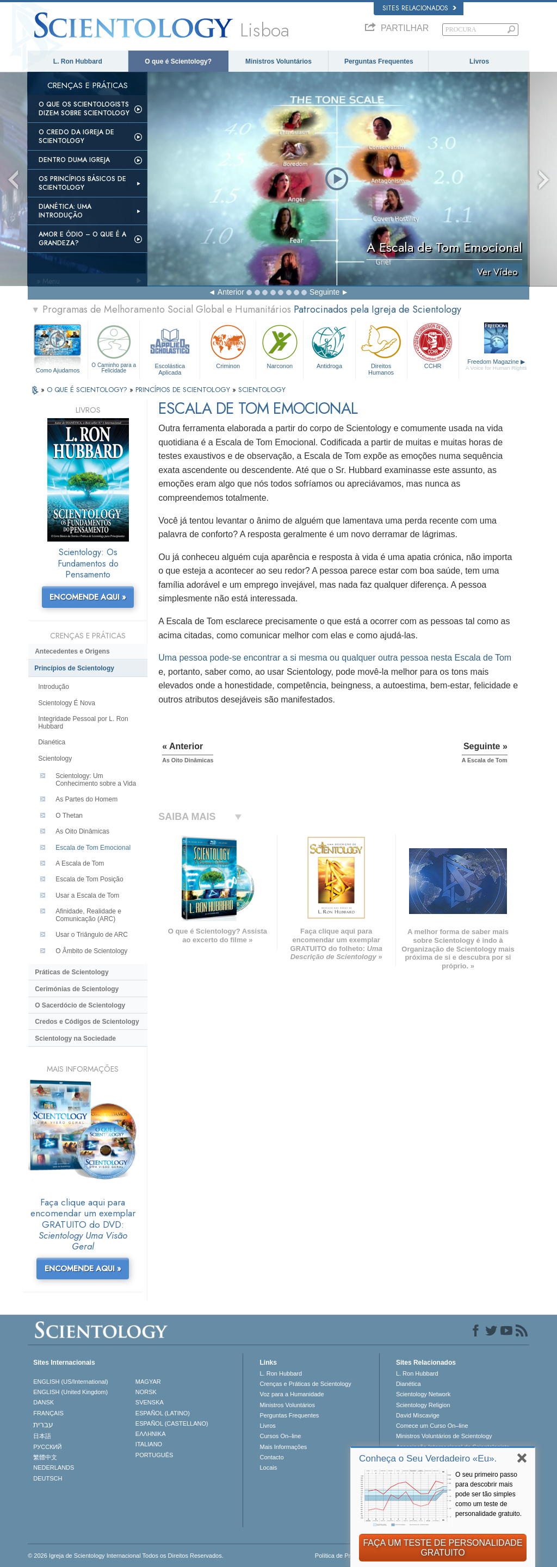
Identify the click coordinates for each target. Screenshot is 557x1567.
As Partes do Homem (86, 799)
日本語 (42, 1436)
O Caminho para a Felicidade (114, 348)
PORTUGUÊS (154, 1455)
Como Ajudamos (58, 370)
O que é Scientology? (178, 61)
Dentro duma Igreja (74, 160)
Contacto (271, 1457)
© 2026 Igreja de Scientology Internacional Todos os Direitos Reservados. (126, 1555)
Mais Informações (283, 1447)
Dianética (51, 742)
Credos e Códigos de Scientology (87, 1021)
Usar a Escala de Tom (87, 895)
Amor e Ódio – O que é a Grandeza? (82, 238)
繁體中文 (45, 1457)
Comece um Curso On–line (432, 1425)
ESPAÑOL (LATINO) (162, 1413)
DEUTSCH (47, 1478)
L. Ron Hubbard (77, 61)
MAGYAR (148, 1381)
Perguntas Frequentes (378, 61)
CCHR (433, 345)
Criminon (228, 345)
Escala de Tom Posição (89, 879)
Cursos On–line (280, 1436)
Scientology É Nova (66, 703)
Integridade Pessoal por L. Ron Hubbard (83, 722)
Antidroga (329, 345)
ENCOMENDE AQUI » (87, 597)
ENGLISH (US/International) (70, 1381)
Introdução (53, 687)
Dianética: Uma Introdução (65, 211)
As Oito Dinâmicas (82, 831)
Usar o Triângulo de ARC (91, 934)
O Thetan (69, 815)
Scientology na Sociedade (75, 1038)
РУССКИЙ (47, 1447)
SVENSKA (149, 1402)
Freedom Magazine (496, 364)
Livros (479, 61)
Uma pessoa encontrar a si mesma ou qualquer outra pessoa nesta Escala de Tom (334, 657)
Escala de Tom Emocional (93, 847)
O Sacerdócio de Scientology (80, 1005)
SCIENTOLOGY (262, 389)
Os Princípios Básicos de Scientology (82, 183)
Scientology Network (423, 1394)
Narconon (279, 345)
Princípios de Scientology (74, 668)
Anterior (231, 292)
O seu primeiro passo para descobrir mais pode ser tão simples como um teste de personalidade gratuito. (488, 1494)
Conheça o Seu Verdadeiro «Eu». (428, 1458)
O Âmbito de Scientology (91, 951)
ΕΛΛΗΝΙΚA (150, 1434)
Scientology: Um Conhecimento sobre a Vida (95, 779)
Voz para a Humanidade (291, 1394)
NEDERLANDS (53, 1467)
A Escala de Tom (79, 863)
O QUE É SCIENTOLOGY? (88, 389)
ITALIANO (148, 1444)
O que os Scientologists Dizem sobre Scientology (84, 109)
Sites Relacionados (419, 8)
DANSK (43, 1402)
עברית (43, 1424)
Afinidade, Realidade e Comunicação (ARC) (88, 915)
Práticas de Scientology (71, 972)
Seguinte (324, 292)
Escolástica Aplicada (170, 348)
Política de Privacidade (345, 1555)
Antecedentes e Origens (72, 651)
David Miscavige (418, 1415)
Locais (268, 1467)
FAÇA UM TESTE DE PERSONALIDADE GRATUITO (442, 1547)
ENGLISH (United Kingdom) (70, 1392)
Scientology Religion (423, 1405)
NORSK (146, 1392)
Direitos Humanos (381, 348)
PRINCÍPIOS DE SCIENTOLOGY (183, 389)
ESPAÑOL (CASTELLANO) (171, 1423)
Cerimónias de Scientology (77, 989)
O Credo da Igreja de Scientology (76, 136)
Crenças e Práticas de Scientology (305, 1384)
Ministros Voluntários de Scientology (444, 1436)
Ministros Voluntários (278, 61)
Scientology (55, 758)
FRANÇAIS (48, 1413)
